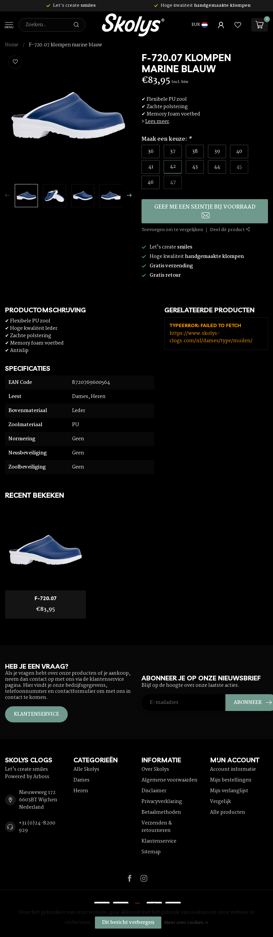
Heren (80, 791)
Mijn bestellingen (231, 780)
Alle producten (227, 812)
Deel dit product (230, 230)
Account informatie (233, 769)
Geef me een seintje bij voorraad (205, 210)
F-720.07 (46, 598)
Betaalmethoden (161, 812)
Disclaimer (154, 791)
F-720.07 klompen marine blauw (65, 45)
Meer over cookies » (186, 922)
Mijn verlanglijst (229, 791)
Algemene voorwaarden (170, 780)
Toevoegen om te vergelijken (172, 230)
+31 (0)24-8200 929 (37, 826)
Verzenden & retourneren (157, 827)
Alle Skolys (86, 769)
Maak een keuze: (167, 139)
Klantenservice (36, 714)
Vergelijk (220, 802)
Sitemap (151, 852)
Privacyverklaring (162, 802)
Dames (81, 780)
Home (11, 45)
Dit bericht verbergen (128, 923)
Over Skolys (155, 769)
